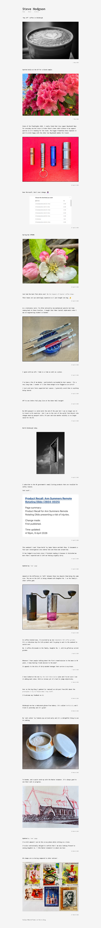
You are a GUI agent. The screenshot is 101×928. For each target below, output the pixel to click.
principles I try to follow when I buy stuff (37, 691)
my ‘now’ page (32, 838)
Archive (36, 11)
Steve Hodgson (33, 9)
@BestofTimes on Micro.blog (36, 920)
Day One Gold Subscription (49, 677)
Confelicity (70, 705)
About (29, 11)
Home (23, 11)
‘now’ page (33, 566)
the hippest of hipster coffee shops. (61, 294)
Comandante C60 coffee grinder (65, 640)
